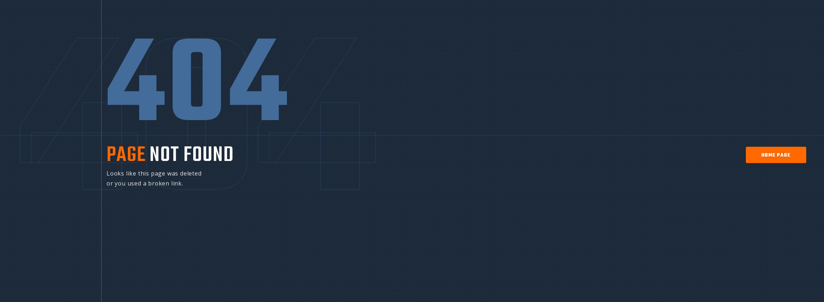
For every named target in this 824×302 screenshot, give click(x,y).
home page (775, 155)
